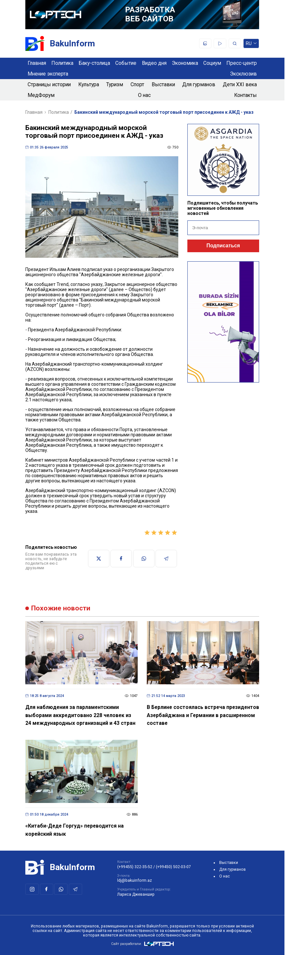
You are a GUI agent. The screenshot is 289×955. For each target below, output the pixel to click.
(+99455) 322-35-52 (134, 867)
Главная (37, 63)
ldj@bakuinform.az (134, 880)
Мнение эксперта (48, 74)
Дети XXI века (240, 84)
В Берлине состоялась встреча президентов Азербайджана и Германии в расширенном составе (203, 715)
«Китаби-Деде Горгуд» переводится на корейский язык (74, 830)
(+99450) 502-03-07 (173, 867)
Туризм (114, 84)
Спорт (137, 84)
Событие (125, 63)
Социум (212, 63)
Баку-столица (94, 63)
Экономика (185, 63)
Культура (88, 84)
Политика (62, 63)
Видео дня (154, 63)
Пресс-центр (241, 63)
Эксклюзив (243, 74)
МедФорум (41, 95)
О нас (144, 95)
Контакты (245, 95)
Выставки (163, 84)
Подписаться (223, 245)
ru (251, 44)
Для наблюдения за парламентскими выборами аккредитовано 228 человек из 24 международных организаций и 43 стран (80, 715)
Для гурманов (198, 84)
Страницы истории (49, 84)
